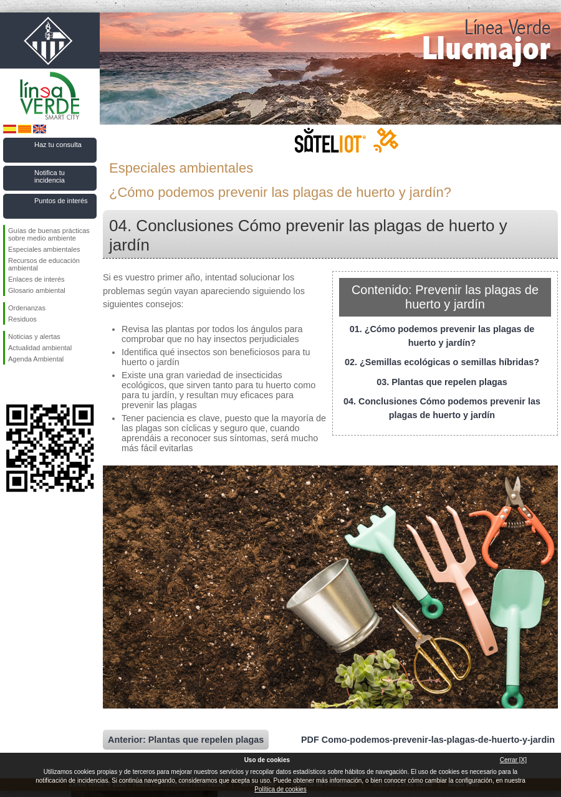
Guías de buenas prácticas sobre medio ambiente (49, 234)
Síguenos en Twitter (31, 384)
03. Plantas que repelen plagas (441, 382)
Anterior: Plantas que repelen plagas (186, 740)
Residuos (22, 319)
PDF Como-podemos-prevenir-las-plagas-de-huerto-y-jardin (428, 740)
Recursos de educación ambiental (44, 264)
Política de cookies (280, 789)
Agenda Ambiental (36, 359)
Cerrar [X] (513, 759)
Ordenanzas (27, 308)
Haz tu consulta (58, 144)
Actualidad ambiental (40, 347)
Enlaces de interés (36, 279)
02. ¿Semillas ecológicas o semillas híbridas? (442, 362)
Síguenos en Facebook (10, 384)
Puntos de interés (61, 200)
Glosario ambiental (36, 290)
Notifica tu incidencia (49, 176)
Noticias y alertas (34, 336)
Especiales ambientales (44, 249)
